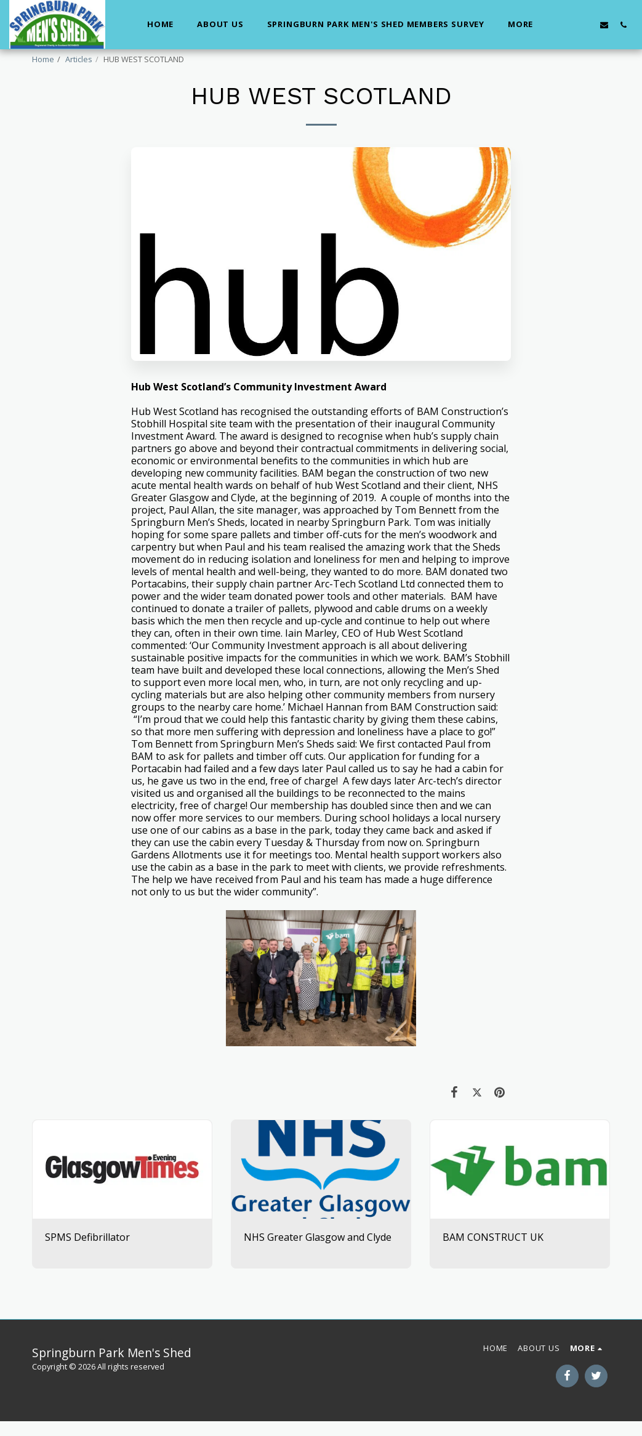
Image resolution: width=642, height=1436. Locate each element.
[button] (566, 24)
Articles (78, 59)
